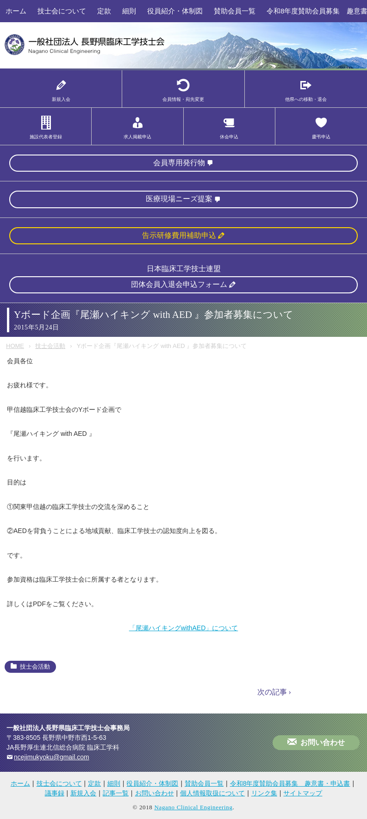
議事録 (54, 793)
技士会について (61, 11)
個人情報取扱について (212, 793)
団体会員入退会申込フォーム (179, 284)
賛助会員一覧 (234, 11)
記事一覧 (116, 793)
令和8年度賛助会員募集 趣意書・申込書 (290, 783)
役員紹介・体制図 (175, 11)
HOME (15, 345)
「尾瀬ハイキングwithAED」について (183, 628)
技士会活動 (50, 345)
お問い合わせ (322, 742)
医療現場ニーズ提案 (179, 199)
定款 (104, 11)
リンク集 (264, 793)
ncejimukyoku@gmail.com (51, 757)
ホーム (16, 11)
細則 (129, 11)
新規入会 (83, 793)
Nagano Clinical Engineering (193, 807)
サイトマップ (302, 793)
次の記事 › (274, 692)
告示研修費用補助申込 (179, 235)
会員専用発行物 (179, 163)
